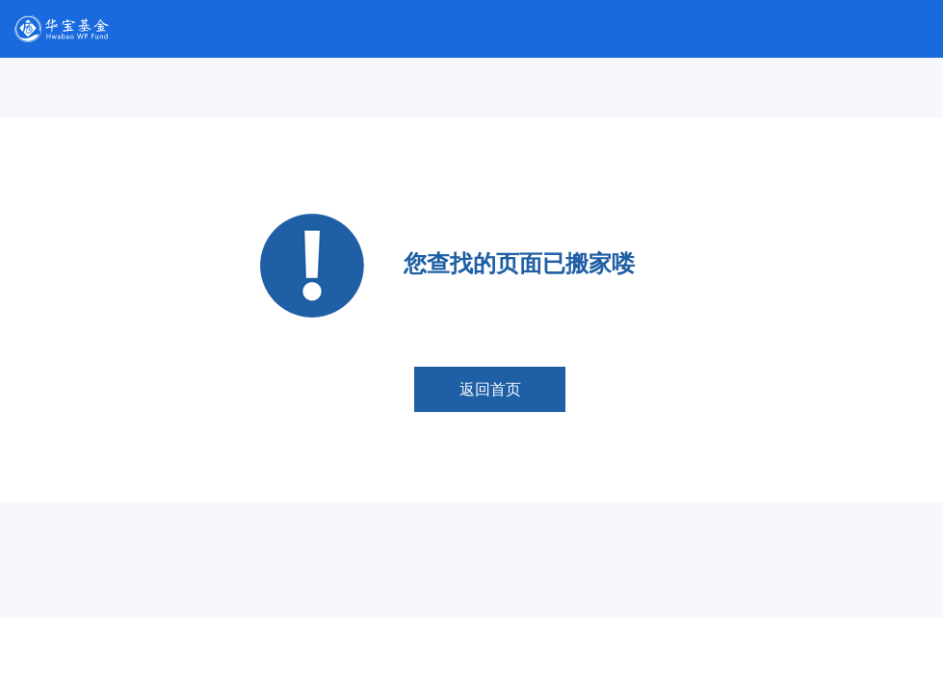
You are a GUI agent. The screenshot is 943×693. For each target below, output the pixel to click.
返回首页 (490, 389)
